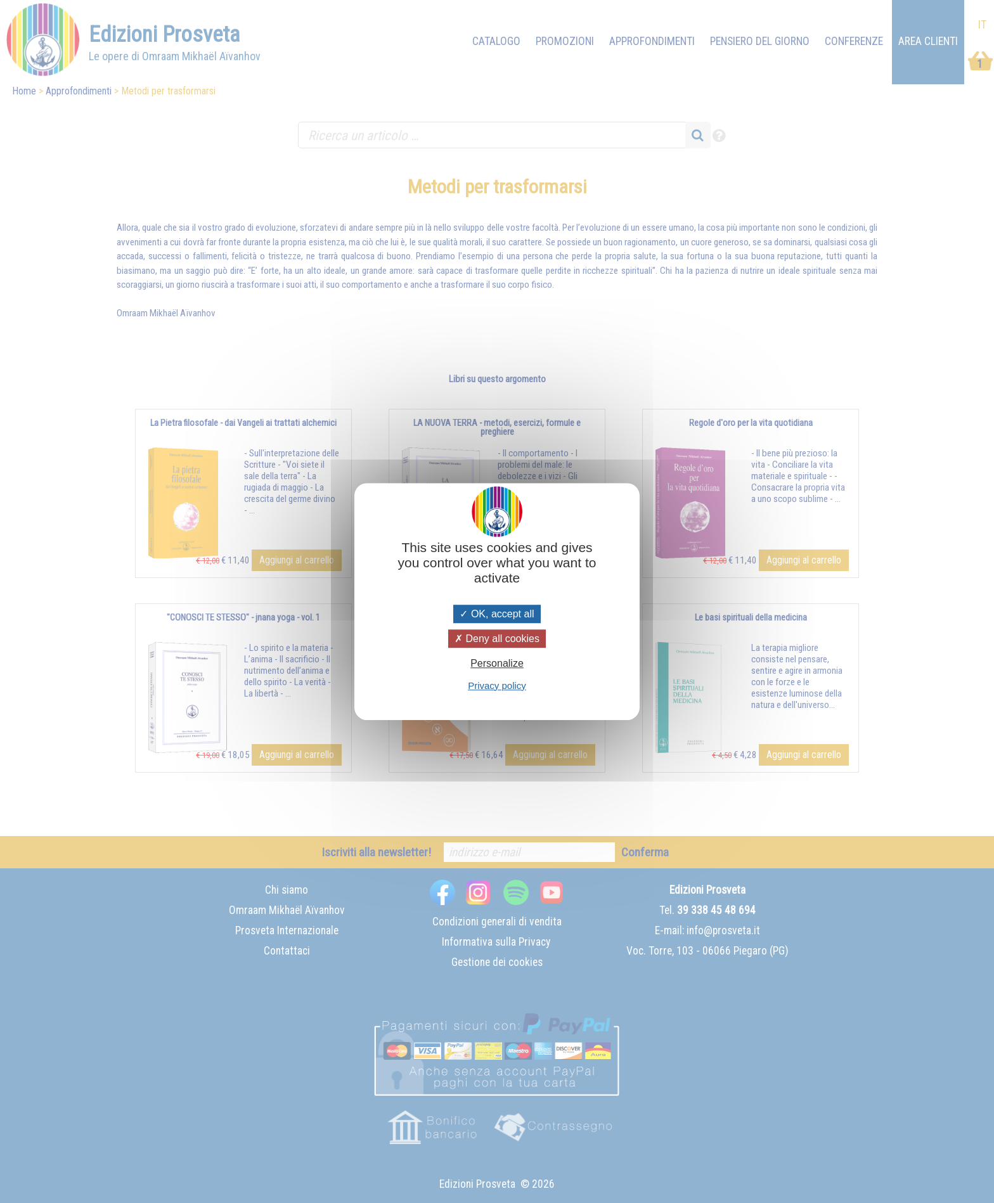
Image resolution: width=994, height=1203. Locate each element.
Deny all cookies (497, 638)
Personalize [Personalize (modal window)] (497, 664)
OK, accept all (497, 613)
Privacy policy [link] (497, 685)
